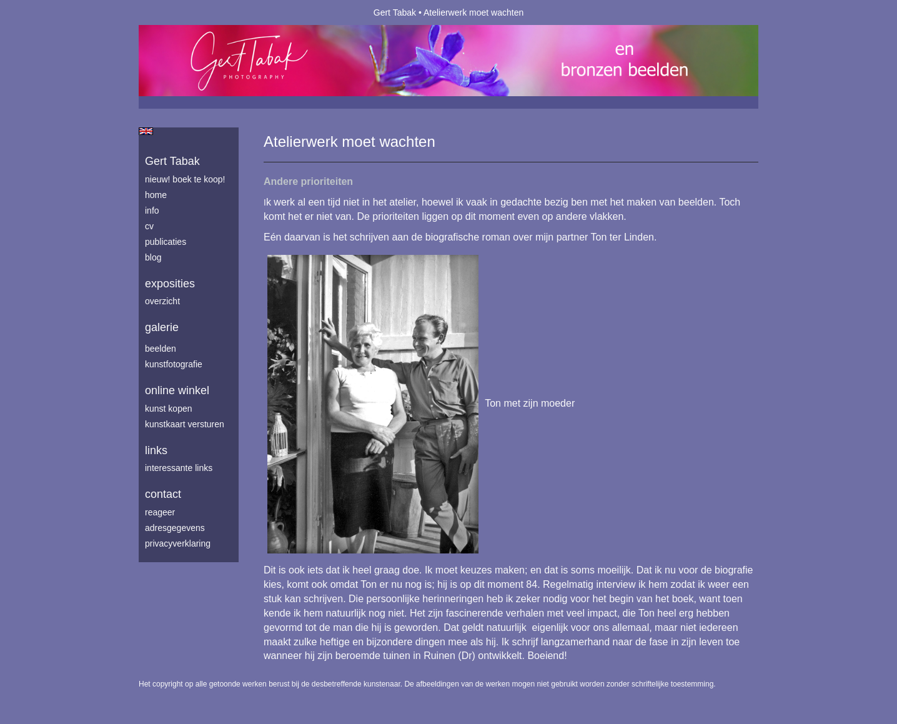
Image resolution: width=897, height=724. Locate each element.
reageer (160, 512)
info (152, 211)
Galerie (162, 327)
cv (149, 226)
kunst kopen (168, 409)
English (146, 131)
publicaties (165, 242)
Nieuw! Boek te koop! (185, 179)
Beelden (160, 349)
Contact (163, 494)
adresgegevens (175, 528)
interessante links (178, 468)
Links (156, 450)
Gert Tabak (395, 12)
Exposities (170, 283)
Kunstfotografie (173, 364)
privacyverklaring (178, 543)
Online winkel (177, 390)
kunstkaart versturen (184, 424)
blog (153, 257)
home (156, 195)
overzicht (162, 301)
